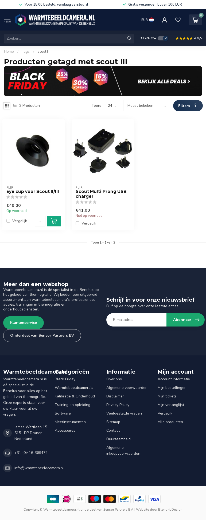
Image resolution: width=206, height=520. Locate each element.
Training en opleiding (72, 404)
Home (9, 51)
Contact (113, 430)
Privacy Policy (117, 404)
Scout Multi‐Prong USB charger (101, 194)
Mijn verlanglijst (171, 404)
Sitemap (113, 421)
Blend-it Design (170, 509)
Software (63, 413)
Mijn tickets (167, 396)
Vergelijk (19, 221)
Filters (187, 105)
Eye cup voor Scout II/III (32, 191)
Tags (26, 51)
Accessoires (65, 430)
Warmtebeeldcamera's (74, 387)
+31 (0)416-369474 (31, 452)
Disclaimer (115, 396)
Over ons (114, 379)
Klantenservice (23, 322)
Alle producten (170, 421)
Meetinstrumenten (70, 421)
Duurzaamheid (118, 439)
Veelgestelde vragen (124, 413)
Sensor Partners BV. (118, 509)
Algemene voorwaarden (126, 387)
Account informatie (174, 379)
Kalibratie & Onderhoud (75, 396)
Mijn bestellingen (172, 387)
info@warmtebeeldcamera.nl (39, 467)
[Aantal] (40, 221)
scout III (43, 51)
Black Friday (65, 379)
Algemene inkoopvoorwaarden (123, 450)
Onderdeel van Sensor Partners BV (42, 335)
